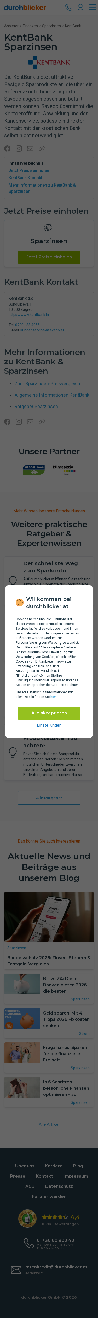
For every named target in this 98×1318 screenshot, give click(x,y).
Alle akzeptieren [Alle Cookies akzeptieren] (49, 713)
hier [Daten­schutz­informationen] (53, 697)
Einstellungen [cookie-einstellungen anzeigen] (49, 725)
